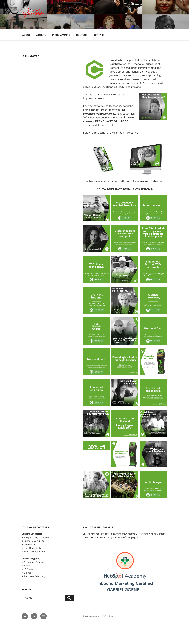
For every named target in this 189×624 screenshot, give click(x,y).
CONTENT (81, 35)
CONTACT (98, 35)
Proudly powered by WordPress (99, 616)
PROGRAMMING (61, 35)
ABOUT (26, 35)
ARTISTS (41, 35)
